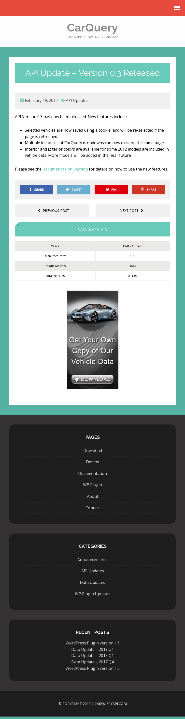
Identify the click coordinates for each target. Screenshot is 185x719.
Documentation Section (65, 171)
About (92, 498)
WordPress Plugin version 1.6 (93, 645)
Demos (92, 464)
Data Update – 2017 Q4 (92, 664)
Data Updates (92, 585)
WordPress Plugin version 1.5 (93, 670)
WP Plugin (92, 487)
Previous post (53, 213)
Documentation (92, 476)
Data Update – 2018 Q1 (92, 658)
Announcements (92, 562)
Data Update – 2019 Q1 (92, 652)
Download (92, 453)
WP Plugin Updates (92, 596)
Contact (92, 510)
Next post (131, 213)
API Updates (77, 103)
